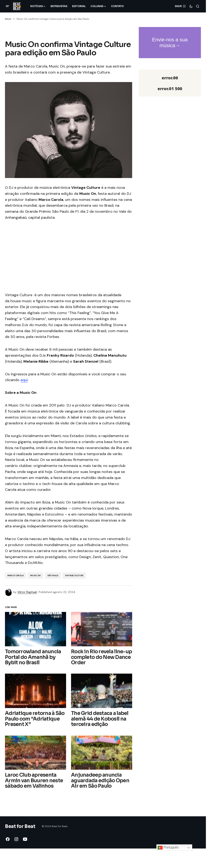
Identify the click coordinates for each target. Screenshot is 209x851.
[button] (7, 6)
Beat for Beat (20, 826)
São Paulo (53, 575)
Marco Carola (15, 575)
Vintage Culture (74, 575)
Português (168, 847)
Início (8, 19)
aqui (24, 379)
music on (35, 575)
